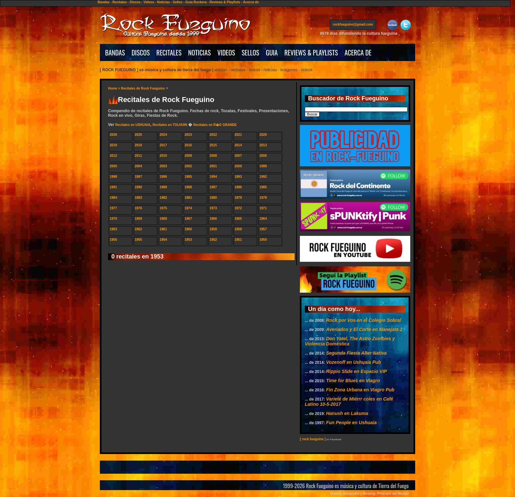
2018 (138, 145)
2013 (263, 145)
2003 (163, 166)
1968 (163, 218)
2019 (113, 145)
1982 (163, 197)
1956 (113, 239)
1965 (238, 218)
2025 (138, 134)
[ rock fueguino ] (312, 439)
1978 (263, 197)
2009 (188, 155)
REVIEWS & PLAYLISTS (311, 52)
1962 (138, 229)
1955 (138, 239)
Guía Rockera (195, 2)
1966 (213, 218)
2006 (263, 155)
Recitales (119, 2)
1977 (113, 208)
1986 (238, 187)
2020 (263, 134)
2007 (238, 155)
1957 (263, 229)
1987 (213, 187)
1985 (263, 187)
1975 (163, 208)
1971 (263, 208)
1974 (188, 208)
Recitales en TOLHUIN (169, 125)
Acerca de (251, 2)
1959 (213, 229)
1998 (113, 176)
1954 (163, 239)
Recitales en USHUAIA (132, 125)
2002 (188, 166)
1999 (263, 166)
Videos (149, 2)
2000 (238, 166)
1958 (238, 229)
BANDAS (115, 52)
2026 (113, 134)
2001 (213, 166)
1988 (188, 187)
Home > (114, 88)
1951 (238, 239)
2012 (113, 155)
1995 (188, 176)
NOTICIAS (199, 52)
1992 (263, 176)
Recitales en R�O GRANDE (214, 125)
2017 (163, 145)
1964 (263, 218)
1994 (213, 176)
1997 (138, 176)
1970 (113, 218)
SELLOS (250, 52)
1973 (213, 208)
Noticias (163, 2)
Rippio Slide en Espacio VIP (356, 371)
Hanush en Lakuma (347, 413)
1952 (213, 239)
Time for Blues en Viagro (353, 380)
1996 (163, 176)
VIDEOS (226, 52)
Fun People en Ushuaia (351, 422)
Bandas (103, 2)
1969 (138, 218)
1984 (113, 197)
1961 (163, 229)
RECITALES (169, 52)
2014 (238, 145)
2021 (238, 134)
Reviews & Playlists (225, 2)
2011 (138, 155)
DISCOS (141, 52)
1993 (238, 176)
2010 (163, 155)
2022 (213, 134)
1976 (138, 208)
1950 (263, 239)
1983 (138, 197)
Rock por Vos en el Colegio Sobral (363, 320)
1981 (188, 197)
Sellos (177, 2)
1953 (188, 239)
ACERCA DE (358, 52)
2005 (113, 166)
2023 (188, 134)
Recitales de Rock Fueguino (143, 88)
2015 (213, 145)
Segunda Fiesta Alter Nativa (356, 353)
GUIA (272, 52)
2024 (163, 134)
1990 (138, 187)
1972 (238, 208)
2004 (138, 166)
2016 (188, 145)
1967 (188, 218)
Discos (135, 2)
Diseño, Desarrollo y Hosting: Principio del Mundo (369, 493)
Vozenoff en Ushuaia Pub (353, 362)
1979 (238, 197)
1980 (213, 197)
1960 (188, 229)
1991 (113, 187)
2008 (213, 155)
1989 (163, 187)
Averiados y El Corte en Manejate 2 (364, 329)
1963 (113, 229)
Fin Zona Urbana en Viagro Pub (360, 389)
